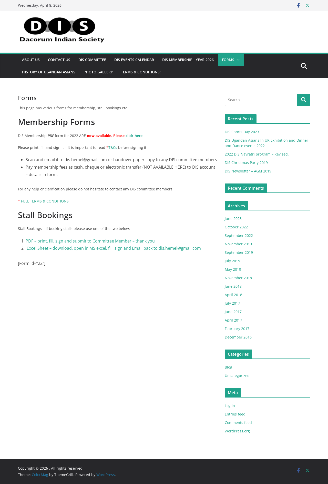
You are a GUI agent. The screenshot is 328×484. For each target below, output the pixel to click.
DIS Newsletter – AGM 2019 (248, 171)
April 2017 (233, 320)
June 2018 (233, 286)
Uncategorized (237, 375)
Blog (228, 367)
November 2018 (238, 277)
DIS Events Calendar (134, 59)
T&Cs (112, 147)
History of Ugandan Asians (48, 72)
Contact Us (59, 59)
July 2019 (232, 260)
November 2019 (238, 243)
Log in (230, 405)
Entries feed (235, 414)
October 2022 (236, 227)
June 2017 (233, 311)
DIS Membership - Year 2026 (188, 59)
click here (134, 135)
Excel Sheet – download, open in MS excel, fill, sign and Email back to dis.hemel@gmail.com (113, 248)
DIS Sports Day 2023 (242, 131)
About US (31, 59)
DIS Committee (92, 59)
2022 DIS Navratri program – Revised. (257, 154)
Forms (228, 59)
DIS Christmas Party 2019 (246, 162)
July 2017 (232, 303)
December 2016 (238, 337)
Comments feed (238, 422)
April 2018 (233, 294)
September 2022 (239, 235)
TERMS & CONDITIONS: (141, 72)
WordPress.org (237, 431)
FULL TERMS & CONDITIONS (45, 201)
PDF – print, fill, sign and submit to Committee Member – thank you (90, 241)
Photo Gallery (98, 72)
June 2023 (233, 218)
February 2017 (237, 328)
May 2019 (233, 269)
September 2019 (239, 252)
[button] (237, 59)
